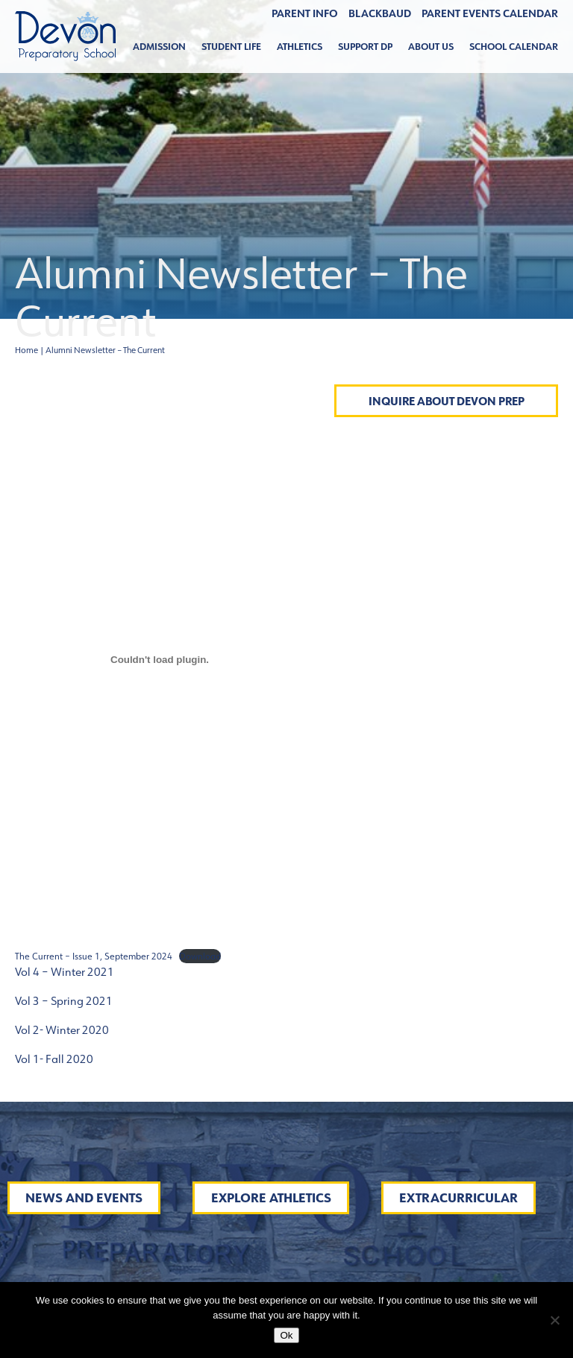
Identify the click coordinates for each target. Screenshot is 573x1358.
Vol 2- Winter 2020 (62, 1030)
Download (200, 956)
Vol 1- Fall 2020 (54, 1059)
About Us (431, 46)
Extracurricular (458, 1198)
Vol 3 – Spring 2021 (64, 1001)
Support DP (365, 46)
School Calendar (513, 46)
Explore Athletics (271, 1198)
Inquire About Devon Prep (447, 401)
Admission (159, 46)
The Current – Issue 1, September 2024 (93, 956)
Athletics (299, 46)
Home (26, 350)
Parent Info (305, 13)
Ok (286, 1335)
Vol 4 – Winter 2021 (64, 972)
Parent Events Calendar (490, 13)
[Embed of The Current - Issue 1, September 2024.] (159, 660)
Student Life (231, 46)
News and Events (84, 1198)
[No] (554, 1320)
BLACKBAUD (379, 13)
